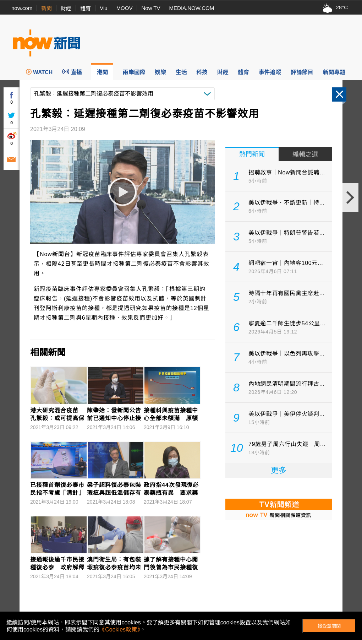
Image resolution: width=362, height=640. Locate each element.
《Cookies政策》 (119, 630)
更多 (278, 470)
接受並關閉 (329, 626)
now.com (21, 8)
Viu (103, 8)
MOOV (124, 8)
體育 (85, 8)
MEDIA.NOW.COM (191, 8)
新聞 (46, 8)
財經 (66, 8)
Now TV (150, 8)
